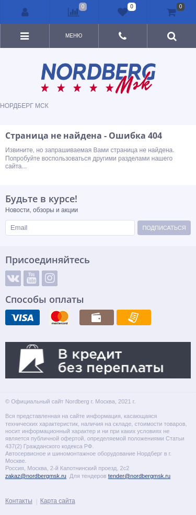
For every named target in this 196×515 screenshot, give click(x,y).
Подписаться (164, 228)
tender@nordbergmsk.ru (139, 476)
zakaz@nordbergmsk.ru (35, 476)
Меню (73, 36)
